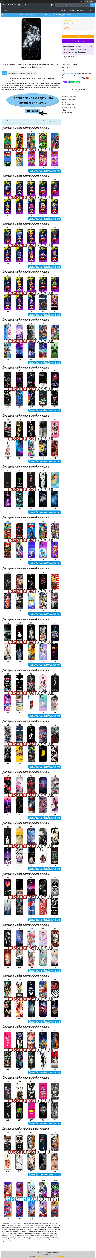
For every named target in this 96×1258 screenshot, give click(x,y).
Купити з (78, 41)
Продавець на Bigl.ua (48, 1254)
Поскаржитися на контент (44, 1256)
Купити (78, 36)
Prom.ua (57, 1252)
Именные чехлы (85, 10)
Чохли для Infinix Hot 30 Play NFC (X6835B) (20, 15)
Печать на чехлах (73, 10)
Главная (63, 10)
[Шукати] (92, 5)
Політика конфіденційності (59, 1256)
